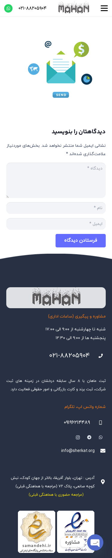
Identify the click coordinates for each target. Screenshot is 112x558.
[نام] (56, 208)
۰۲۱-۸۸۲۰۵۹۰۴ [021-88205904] (69, 355)
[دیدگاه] (56, 180)
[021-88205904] (98, 356)
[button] (104, 8)
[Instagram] (78, 437)
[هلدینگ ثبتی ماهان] (73, 8)
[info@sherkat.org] (100, 450)
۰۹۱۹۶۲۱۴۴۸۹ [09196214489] (77, 422)
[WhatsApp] (8, 8)
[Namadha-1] (56, 531)
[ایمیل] (56, 224)
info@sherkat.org (78, 451)
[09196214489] (98, 423)
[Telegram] (89, 437)
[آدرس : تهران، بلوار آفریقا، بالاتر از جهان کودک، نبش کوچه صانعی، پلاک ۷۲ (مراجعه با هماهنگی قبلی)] (100, 482)
